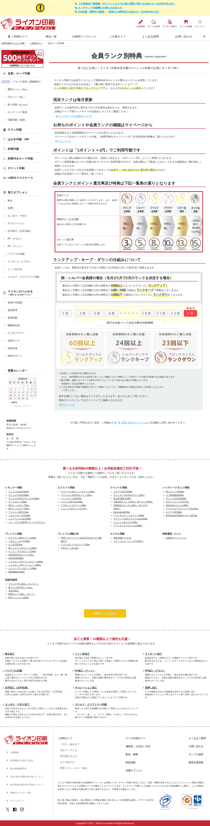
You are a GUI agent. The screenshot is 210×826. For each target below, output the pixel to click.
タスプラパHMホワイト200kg (22, 538)
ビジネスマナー (16, 332)
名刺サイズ (14, 340)
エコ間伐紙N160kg (175, 495)
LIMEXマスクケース (20, 177)
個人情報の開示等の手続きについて (27, 784)
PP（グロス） (15, 238)
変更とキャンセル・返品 (73, 768)
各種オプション (134, 770)
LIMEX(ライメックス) (176, 538)
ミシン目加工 (82, 653)
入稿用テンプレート (84, 36)
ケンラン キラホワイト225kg (22, 551)
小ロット (17, 96)
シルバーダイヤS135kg (19, 515)
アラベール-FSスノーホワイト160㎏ (78, 491)
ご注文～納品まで (70, 744)
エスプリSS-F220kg (122, 491)
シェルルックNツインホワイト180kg (25, 562)
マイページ (64, 141)
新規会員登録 (196, 762)
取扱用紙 (130, 762)
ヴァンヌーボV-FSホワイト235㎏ (129, 495)
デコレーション (16, 223)
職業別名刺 (14, 325)
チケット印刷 (16, 168)
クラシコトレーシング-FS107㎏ (128, 541)
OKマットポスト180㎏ (19, 505)
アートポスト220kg (17, 502)
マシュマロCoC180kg (18, 491)
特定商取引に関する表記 (21, 760)
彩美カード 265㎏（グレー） (22, 594)
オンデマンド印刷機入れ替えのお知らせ (100, 7)
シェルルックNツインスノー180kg (24, 565)
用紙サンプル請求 (105, 613)
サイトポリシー (17, 801)
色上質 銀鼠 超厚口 (122, 498)
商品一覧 (51, 36)
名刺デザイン (15, 355)
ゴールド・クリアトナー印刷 (23, 276)
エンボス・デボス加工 (17, 704)
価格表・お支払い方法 (138, 746)
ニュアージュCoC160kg (19, 519)
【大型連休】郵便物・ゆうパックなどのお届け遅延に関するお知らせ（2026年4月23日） (127, 3)
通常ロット (19, 89)
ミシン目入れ (15, 269)
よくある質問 (150, 36)
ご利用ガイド (18, 36)
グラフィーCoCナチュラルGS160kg (130, 519)
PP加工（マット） (85, 670)
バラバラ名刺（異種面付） (27, 81)
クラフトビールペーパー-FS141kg (182, 508)
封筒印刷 (13, 148)
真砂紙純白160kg (16, 572)
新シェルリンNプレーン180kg (22, 548)
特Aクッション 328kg (18, 597)
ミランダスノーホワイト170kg (75, 544)
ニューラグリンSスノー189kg (22, 568)
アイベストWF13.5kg (18, 512)
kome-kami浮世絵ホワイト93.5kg (181, 515)
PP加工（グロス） (155, 670)
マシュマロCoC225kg (176, 498)
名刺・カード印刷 (19, 73)
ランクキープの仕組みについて (75, 116)
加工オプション (17, 192)
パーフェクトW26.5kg (71, 498)
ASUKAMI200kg (16, 558)
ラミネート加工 (153, 653)
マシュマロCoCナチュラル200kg (23, 498)
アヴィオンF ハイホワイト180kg (128, 515)
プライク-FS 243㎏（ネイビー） (23, 584)
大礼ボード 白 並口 (70, 548)
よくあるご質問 (197, 738)
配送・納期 (132, 754)
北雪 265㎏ (13, 591)
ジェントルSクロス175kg (125, 522)
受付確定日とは (68, 756)
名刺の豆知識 (15, 302)
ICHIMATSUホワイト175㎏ (21, 555)
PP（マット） (15, 246)
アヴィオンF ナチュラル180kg (127, 525)
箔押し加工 (151, 687)
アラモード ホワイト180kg (73, 505)
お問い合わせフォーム (133, 422)
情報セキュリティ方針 (20, 793)
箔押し (11, 208)
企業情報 (14, 752)
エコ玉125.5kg (15, 544)
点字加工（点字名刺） (20, 231)
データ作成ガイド (135, 738)
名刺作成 (12, 348)
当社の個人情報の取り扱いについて (27, 776)
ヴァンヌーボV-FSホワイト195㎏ (76, 495)
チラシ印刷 (15, 129)
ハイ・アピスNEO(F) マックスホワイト (27, 522)
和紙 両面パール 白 (122, 538)
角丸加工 (10, 653)
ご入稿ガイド (117, 36)
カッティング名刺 (17, 112)
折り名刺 (19, 104)
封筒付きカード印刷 (20, 158)
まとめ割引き (67, 762)
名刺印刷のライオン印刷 (12, 43)
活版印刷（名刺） (17, 119)
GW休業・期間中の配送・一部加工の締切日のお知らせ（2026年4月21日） (119, 12)
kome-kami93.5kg (121, 512)
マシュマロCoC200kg (18, 495)
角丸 (10, 200)
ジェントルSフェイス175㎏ (74, 508)
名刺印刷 (12, 317)
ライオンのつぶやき (20, 293)
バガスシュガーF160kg (19, 541)
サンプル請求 (196, 754)
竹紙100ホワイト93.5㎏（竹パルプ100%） (133, 502)
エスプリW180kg (174, 512)
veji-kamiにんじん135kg (177, 505)
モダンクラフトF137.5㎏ (177, 502)
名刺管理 (12, 310)
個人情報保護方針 (18, 768)
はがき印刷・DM (18, 139)
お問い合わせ (183, 36)
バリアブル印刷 (16, 254)
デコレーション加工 (86, 687)
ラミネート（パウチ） (20, 261)
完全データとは (68, 750)
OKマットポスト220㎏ (19, 508)
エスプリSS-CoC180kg (72, 502)
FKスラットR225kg (175, 491)
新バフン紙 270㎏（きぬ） (20, 587)
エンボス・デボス (17, 215)
